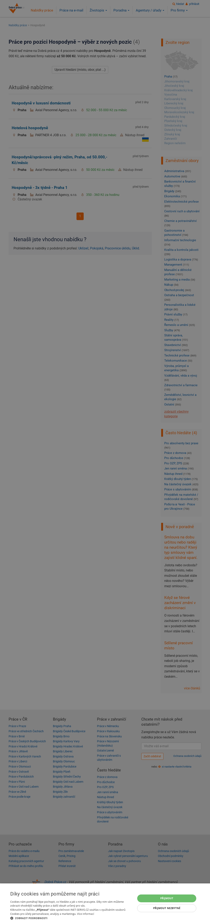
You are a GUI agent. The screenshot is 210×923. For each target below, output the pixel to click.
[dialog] (105, 903)
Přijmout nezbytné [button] (166, 908)
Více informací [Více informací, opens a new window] (85, 914)
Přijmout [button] (166, 898)
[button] (71, 918)
